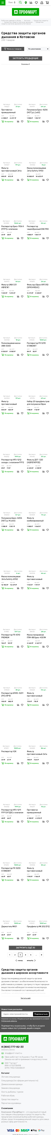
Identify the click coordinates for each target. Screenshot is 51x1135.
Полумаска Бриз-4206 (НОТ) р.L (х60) (37, 111)
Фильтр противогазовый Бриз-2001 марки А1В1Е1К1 (35, 869)
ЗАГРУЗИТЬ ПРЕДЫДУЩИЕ (25, 58)
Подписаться (41, 1014)
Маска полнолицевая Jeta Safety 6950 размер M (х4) (10, 578)
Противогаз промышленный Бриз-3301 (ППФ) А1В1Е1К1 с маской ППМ (11, 111)
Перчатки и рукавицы (11, 1103)
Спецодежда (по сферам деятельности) (19, 1081)
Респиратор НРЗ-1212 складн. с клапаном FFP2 (12, 461)
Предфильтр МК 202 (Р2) (38, 926)
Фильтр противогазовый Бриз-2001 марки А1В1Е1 (38, 578)
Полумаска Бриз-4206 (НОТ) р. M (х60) (11, 519)
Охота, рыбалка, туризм (12, 1092)
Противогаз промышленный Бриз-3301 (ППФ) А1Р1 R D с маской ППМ (38, 811)
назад (19, 960)
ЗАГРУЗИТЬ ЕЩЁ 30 (25, 948)
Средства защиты (9, 1099)
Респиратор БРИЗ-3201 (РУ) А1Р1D (12, 694)
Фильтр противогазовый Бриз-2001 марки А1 (10, 403)
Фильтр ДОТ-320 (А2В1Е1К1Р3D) (35, 461)
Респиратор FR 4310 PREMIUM (10, 636)
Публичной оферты (9, 1021)
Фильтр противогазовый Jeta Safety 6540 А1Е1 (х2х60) (37, 753)
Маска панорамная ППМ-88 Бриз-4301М (36, 636)
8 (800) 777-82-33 (12, 1046)
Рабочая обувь (8, 1096)
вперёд (31, 960)
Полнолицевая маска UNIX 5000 (10, 344)
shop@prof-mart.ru (13, 1053)
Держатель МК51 (9, 926)
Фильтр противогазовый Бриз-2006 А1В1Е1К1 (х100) (36, 694)
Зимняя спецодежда (10, 1088)
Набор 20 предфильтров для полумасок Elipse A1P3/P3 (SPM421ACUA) (38, 403)
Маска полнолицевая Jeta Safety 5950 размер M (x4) (36, 169)
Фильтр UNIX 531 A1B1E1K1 (9, 286)
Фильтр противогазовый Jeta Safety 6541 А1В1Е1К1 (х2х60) (11, 169)
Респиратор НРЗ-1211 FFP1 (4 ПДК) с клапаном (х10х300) (12, 811)
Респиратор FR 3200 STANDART (11, 869)
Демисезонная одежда (11, 1084)
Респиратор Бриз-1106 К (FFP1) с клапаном (12, 227)
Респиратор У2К (8, 751)
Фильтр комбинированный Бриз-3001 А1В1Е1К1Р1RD (38, 519)
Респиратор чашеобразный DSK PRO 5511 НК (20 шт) (38, 228)
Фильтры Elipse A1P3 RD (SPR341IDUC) (37, 286)
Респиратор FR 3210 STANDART (36, 344)
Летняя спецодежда (10, 1077)
